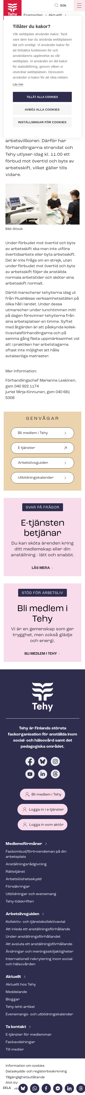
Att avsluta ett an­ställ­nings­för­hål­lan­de (39, 944)
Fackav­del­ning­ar (20, 1042)
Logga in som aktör (46, 825)
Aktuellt (55, 15)
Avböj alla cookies (42, 109)
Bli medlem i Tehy (33, 433)
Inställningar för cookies (42, 122)
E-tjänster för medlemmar (29, 1035)
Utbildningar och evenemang (31, 894)
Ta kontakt (16, 1027)
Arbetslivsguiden (33, 463)
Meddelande (16, 992)
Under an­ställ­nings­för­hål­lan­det (33, 937)
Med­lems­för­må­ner (24, 844)
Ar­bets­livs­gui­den (23, 914)
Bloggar (13, 999)
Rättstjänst (15, 872)
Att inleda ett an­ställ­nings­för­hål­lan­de (38, 929)
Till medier (15, 1049)
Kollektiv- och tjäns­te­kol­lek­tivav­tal (35, 922)
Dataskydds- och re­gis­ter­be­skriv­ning (36, 1071)
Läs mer (18, 84)
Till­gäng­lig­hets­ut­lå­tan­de (25, 1077)
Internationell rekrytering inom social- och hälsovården (39, 961)
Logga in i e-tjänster (46, 810)
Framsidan (33, 15)
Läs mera (41, 568)
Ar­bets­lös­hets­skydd (23, 879)
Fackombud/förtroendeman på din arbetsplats (36, 854)
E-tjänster (26, 450)
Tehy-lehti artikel (20, 1007)
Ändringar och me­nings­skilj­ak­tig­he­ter (39, 951)
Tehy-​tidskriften (20, 901)
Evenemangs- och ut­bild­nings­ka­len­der (39, 1014)
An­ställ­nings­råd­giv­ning (26, 864)
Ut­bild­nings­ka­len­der (36, 478)
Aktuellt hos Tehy (21, 984)
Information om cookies (25, 1066)
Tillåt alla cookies (42, 97)
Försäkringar (18, 887)
